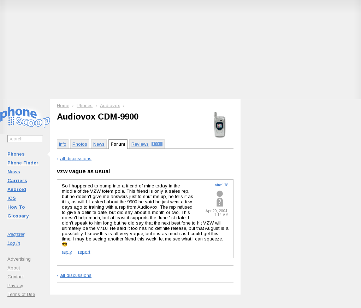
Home (63, 105)
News (13, 171)
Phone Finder (23, 162)
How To (16, 207)
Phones (16, 154)
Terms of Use (21, 294)
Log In (13, 243)
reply (67, 251)
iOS (11, 198)
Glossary (18, 216)
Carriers (17, 180)
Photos (79, 144)
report (84, 251)
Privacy (15, 285)
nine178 (222, 185)
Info (62, 144)
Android (16, 189)
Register (15, 234)
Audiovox (110, 105)
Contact (15, 276)
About (13, 268)
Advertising (19, 259)
